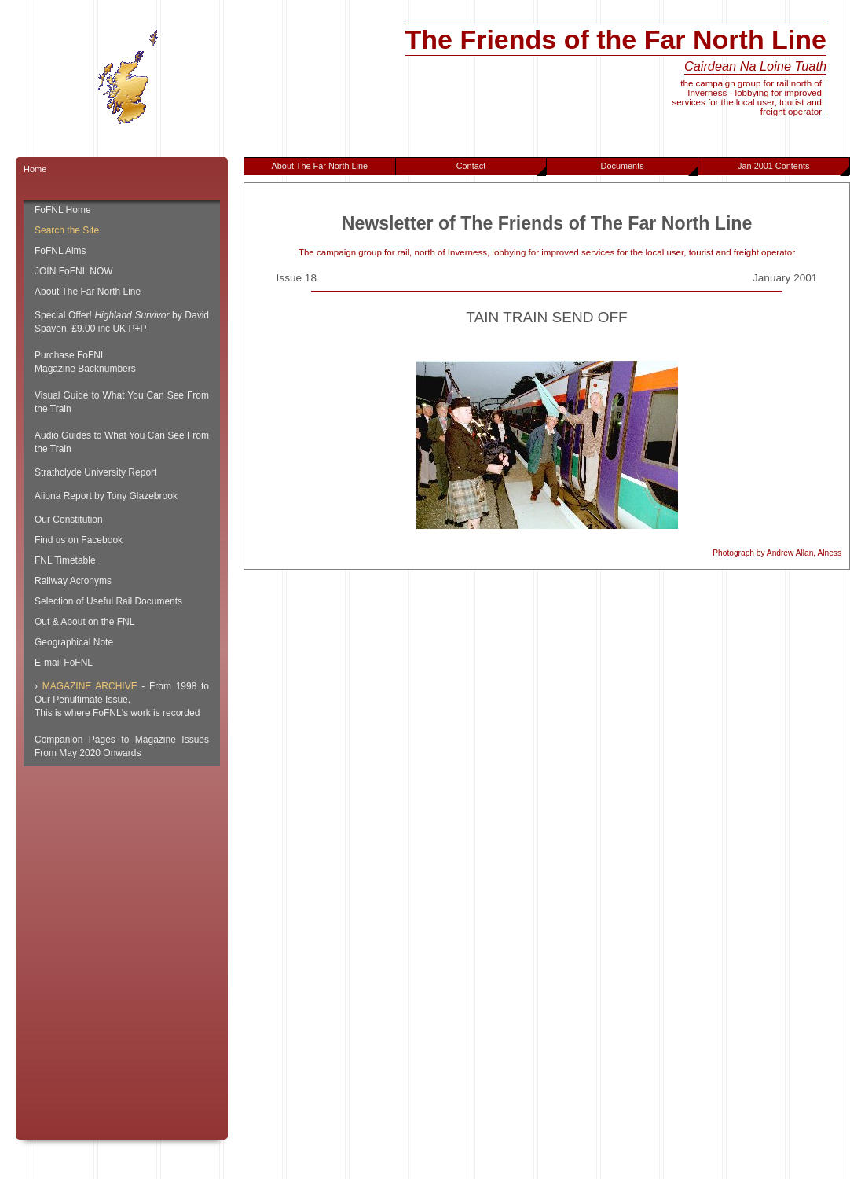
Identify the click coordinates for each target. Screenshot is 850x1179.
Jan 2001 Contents (793, 168)
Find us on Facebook (79, 539)
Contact (501, 168)
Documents (649, 168)
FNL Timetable (65, 560)
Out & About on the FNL (84, 621)
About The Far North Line (320, 166)
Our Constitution (69, 519)
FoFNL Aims (60, 250)
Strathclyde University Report (95, 472)
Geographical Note (74, 642)
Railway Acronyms (73, 580)
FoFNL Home (63, 209)
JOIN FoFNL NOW (74, 271)
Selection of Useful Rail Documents (108, 601)
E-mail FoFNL (64, 662)
